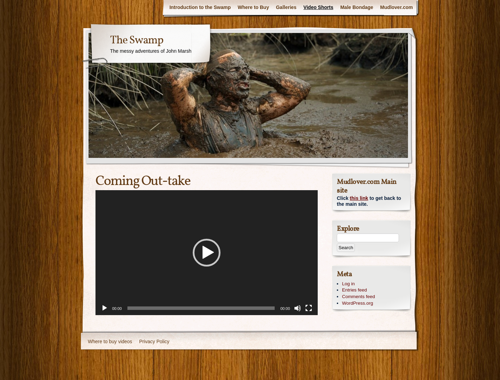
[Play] (104, 308)
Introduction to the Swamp (200, 7)
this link (359, 198)
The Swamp (136, 40)
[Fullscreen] (308, 308)
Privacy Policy (154, 341)
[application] (206, 252)
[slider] (201, 308)
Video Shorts (318, 7)
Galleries (286, 7)
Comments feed (358, 296)
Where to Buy (253, 7)
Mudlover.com (396, 7)
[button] (206, 253)
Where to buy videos (110, 341)
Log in (348, 283)
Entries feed (354, 290)
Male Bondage (356, 7)
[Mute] (297, 308)
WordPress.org (357, 303)
